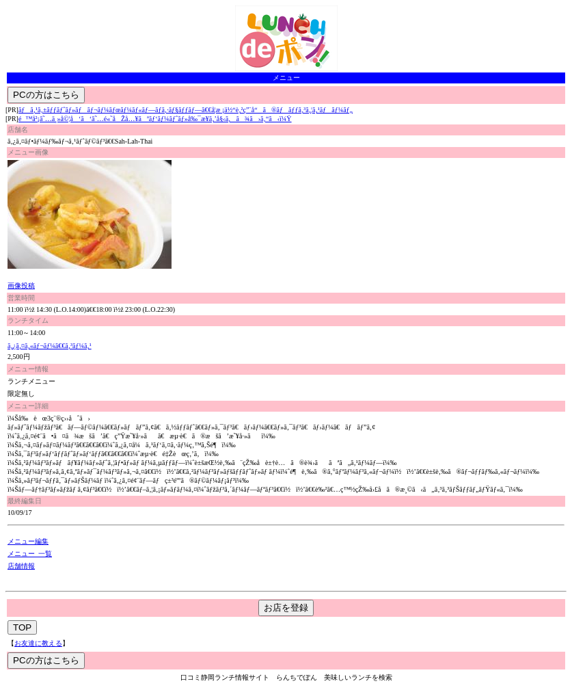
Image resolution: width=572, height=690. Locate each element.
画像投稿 (21, 285)
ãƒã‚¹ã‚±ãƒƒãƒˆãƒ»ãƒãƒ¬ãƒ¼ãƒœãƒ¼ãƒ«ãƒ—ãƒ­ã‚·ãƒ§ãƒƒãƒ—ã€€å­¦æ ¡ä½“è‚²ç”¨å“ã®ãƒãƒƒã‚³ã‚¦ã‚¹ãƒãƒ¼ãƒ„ (185, 110)
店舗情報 (21, 566)
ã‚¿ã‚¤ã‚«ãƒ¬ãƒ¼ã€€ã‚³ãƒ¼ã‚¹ (50, 345)
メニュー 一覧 (30, 553)
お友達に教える (38, 643)
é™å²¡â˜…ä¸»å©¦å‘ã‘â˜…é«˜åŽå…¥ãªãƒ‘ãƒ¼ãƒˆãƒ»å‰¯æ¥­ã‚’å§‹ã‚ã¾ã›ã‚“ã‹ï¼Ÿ (155, 118)
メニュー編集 (28, 541)
